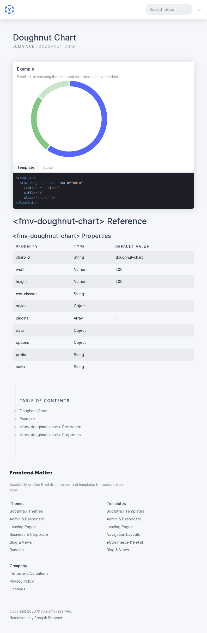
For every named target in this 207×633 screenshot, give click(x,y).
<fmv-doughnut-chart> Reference (50, 426)
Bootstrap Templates (125, 511)
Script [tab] (48, 167)
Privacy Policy (22, 581)
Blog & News (21, 542)
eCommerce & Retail (125, 542)
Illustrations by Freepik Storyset (36, 618)
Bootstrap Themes (26, 511)
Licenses (18, 589)
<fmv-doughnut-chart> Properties (50, 434)
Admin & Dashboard (27, 519)
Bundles (17, 550)
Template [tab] (25, 167)
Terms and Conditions (29, 573)
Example (27, 418)
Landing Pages (23, 527)
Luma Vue (24, 46)
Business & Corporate (29, 534)
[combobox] (169, 9)
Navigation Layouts (123, 534)
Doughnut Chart (33, 410)
